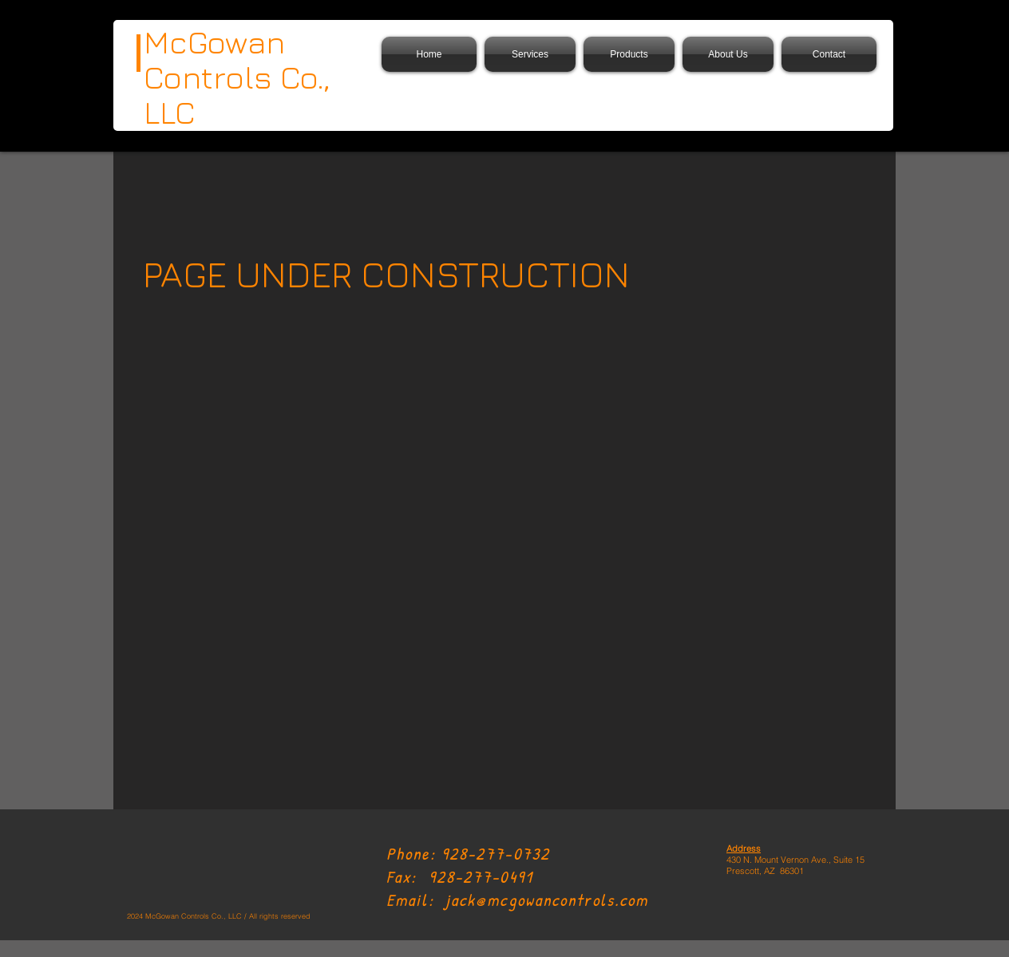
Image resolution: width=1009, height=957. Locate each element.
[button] (629, 54)
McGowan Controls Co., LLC (237, 76)
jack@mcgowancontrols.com (546, 900)
